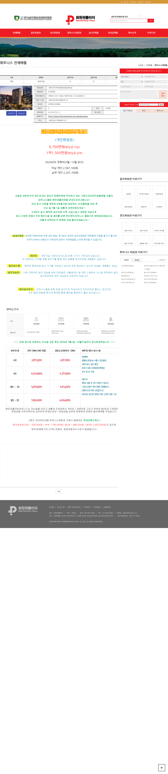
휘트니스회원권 (74, 33)
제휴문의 (140, 2)
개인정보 (97, 747)
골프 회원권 (127, 110)
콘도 (144, 110)
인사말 (51, 747)
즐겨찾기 (148, 2)
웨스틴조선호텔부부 (150, 272)
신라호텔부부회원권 (127, 266)
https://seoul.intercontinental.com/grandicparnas (68, 116)
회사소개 (132, 33)
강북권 (126, 260)
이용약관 (107, 747)
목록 (58, 731)
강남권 (137, 260)
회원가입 (133, 2)
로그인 (126, 2)
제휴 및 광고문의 (74, 747)
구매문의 (11, 113)
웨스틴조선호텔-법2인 (128, 279)
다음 (141, 16)
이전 (139, 16)
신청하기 (163, 94)
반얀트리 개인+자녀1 (151, 276)
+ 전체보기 (162, 260)
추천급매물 (113, 33)
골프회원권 (36, 33)
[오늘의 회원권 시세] (131, 105)
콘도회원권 (55, 33)
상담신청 (21, 113)
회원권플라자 (84, 20)
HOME (141, 65)
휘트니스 (160, 110)
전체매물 (16, 33)
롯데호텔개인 (125, 276)
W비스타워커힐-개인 (127, 282)
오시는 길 (61, 747)
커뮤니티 (151, 33)
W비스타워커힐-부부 (150, 279)
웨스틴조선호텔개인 (127, 272)
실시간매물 (94, 33)
